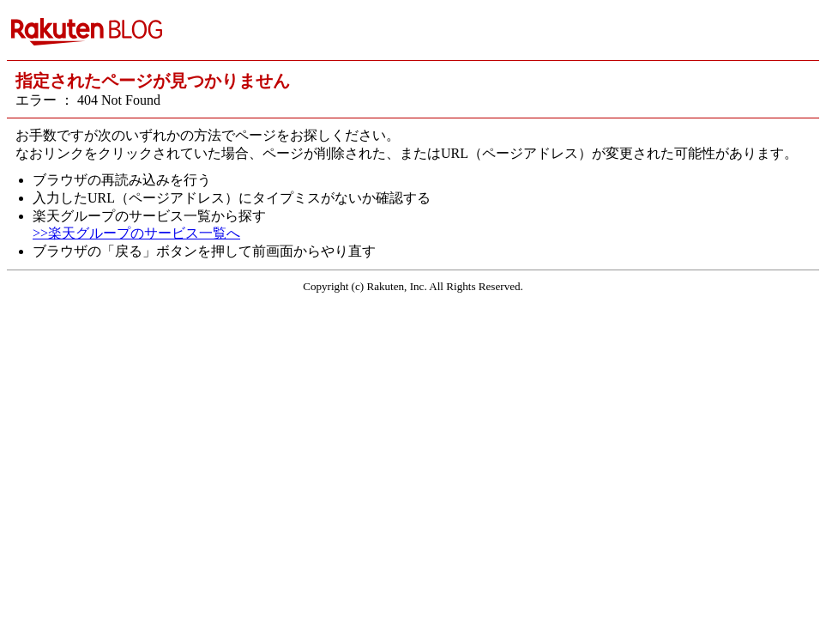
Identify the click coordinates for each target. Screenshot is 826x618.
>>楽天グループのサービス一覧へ (136, 233)
